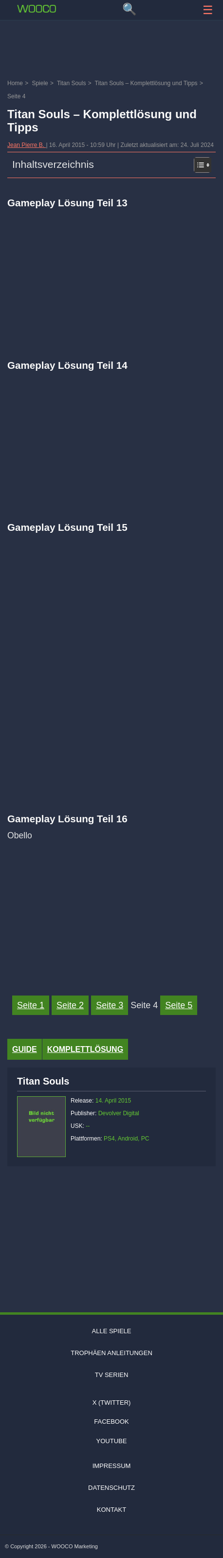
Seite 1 (30, 1005)
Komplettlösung (85, 1049)
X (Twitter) (112, 1402)
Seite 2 (70, 1005)
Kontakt (111, 1509)
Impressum (112, 1465)
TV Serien (112, 1374)
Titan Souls (43, 1081)
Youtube (111, 1441)
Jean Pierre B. (26, 145)
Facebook (111, 1421)
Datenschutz (111, 1487)
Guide (24, 1049)
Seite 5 (178, 1005)
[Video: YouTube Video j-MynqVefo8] (111, 909)
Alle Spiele (111, 1331)
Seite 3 (109, 1005)
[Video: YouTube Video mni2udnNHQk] (111, 272)
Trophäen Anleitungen (111, 1353)
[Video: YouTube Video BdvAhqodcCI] (111, 596)
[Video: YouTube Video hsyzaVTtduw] (111, 434)
